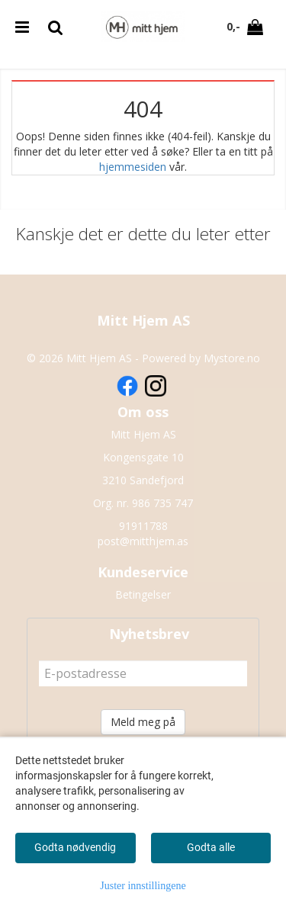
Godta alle (211, 847)
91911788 (143, 526)
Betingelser (143, 594)
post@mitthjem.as (143, 541)
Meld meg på (143, 722)
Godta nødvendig (75, 847)
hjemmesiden (132, 166)
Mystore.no (232, 358)
